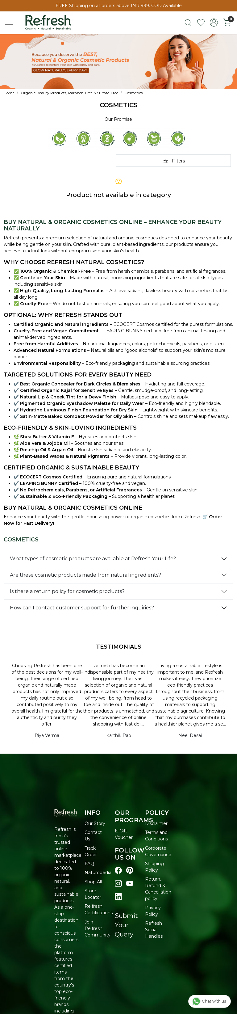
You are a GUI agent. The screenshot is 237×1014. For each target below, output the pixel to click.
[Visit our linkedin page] (118, 896)
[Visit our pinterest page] (129, 870)
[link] (187, 23)
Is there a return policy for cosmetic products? (67, 591)
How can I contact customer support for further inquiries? (82, 608)
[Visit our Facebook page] (118, 870)
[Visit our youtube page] (129, 883)
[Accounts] (213, 23)
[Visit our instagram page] (118, 883)
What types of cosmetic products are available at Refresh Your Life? (93, 559)
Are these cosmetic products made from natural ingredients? (85, 575)
